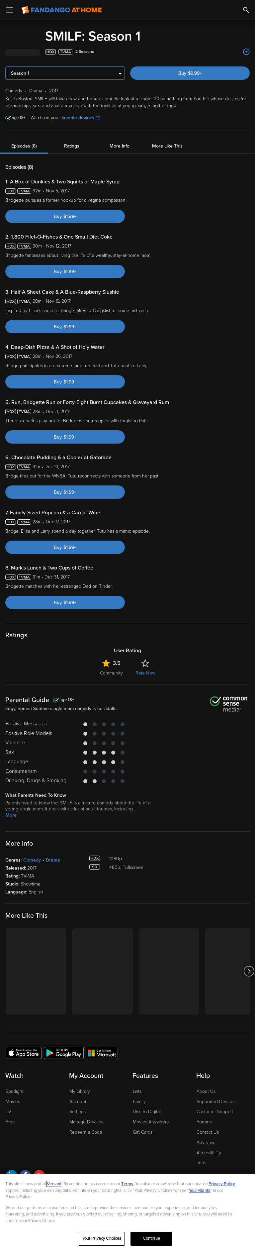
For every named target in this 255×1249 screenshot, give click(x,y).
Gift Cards (142, 1132)
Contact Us (208, 1132)
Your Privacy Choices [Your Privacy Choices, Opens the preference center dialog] (102, 1238)
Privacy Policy (222, 1184)
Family (139, 1101)
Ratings (71, 146)
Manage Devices (86, 1122)
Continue (151, 1238)
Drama (53, 860)
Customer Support (215, 1111)
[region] (127, 1211)
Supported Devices (216, 1101)
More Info (119, 146)
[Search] (246, 10)
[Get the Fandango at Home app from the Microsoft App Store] (102, 1053)
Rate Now (145, 673)
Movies (13, 1101)
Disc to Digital (147, 1111)
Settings (77, 1111)
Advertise (206, 1142)
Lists (137, 1091)
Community (111, 673)
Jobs (201, 1163)
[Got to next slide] (249, 971)
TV (8, 1111)
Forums (204, 1122)
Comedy (32, 860)
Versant (54, 1184)
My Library (79, 1091)
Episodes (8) (24, 146)
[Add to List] (246, 52)
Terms (127, 1184)
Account (77, 1101)
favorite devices (80, 118)
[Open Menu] (9, 10)
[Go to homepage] (61, 10)
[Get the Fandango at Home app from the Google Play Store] (63, 1053)
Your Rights (199, 1190)
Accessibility (209, 1153)
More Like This (167, 146)
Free (10, 1122)
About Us (206, 1091)
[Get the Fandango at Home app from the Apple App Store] (23, 1053)
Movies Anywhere (151, 1122)
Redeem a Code (85, 1132)
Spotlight (15, 1091)
